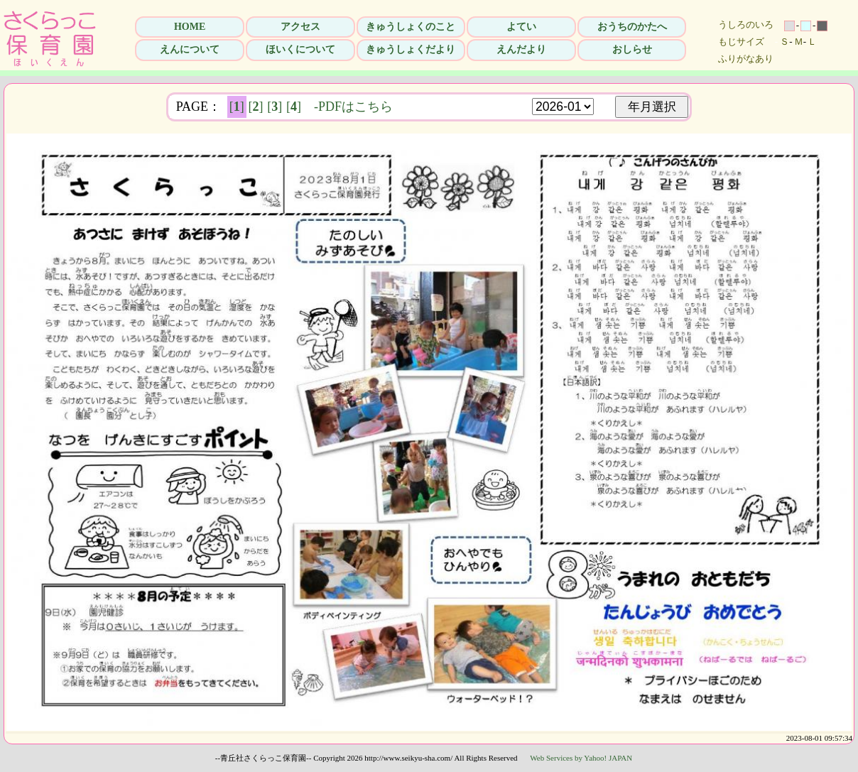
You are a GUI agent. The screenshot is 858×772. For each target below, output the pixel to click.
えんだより (521, 49)
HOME (189, 26)
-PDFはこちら (353, 106)
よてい (521, 26)
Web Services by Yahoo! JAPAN (581, 758)
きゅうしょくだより (410, 49)
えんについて (189, 49)
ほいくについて (300, 49)
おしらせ (632, 49)
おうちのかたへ (632, 26)
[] (236, 106)
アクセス (300, 26)
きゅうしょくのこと (410, 26)
